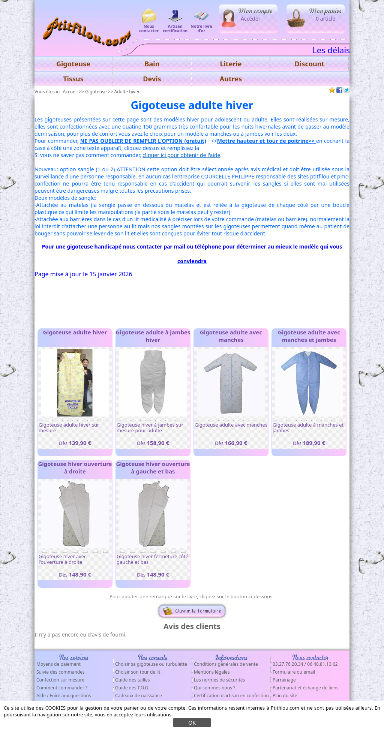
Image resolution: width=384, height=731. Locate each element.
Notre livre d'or (201, 26)
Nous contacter (149, 26)
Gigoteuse (96, 91)
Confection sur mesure (60, 680)
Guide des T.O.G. (132, 688)
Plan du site (285, 695)
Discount (309, 63)
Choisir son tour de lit (137, 672)
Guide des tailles (132, 680)
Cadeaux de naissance (138, 695)
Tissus (73, 78)
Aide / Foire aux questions (63, 695)
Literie (231, 63)
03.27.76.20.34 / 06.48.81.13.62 (305, 664)
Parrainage (284, 680)
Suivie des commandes (60, 672)
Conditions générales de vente (226, 664)
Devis (152, 78)
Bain (152, 63)
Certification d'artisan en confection (231, 695)
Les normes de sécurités (219, 680)
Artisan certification (175, 26)
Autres (231, 78)
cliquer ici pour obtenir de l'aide (181, 155)
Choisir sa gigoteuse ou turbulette (151, 664)
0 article (325, 18)
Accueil (70, 91)
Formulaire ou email (294, 672)
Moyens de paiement (58, 664)
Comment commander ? (61, 688)
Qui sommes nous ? (214, 688)
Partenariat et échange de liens (305, 688)
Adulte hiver (127, 91)
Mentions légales (212, 672)
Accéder (251, 18)
